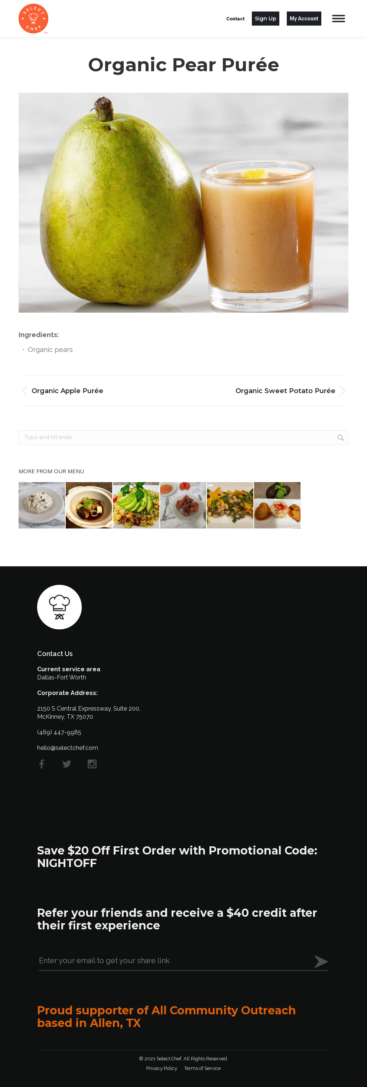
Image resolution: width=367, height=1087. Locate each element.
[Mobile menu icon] (338, 18)
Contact (235, 19)
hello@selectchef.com (67, 747)
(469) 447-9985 (59, 732)
